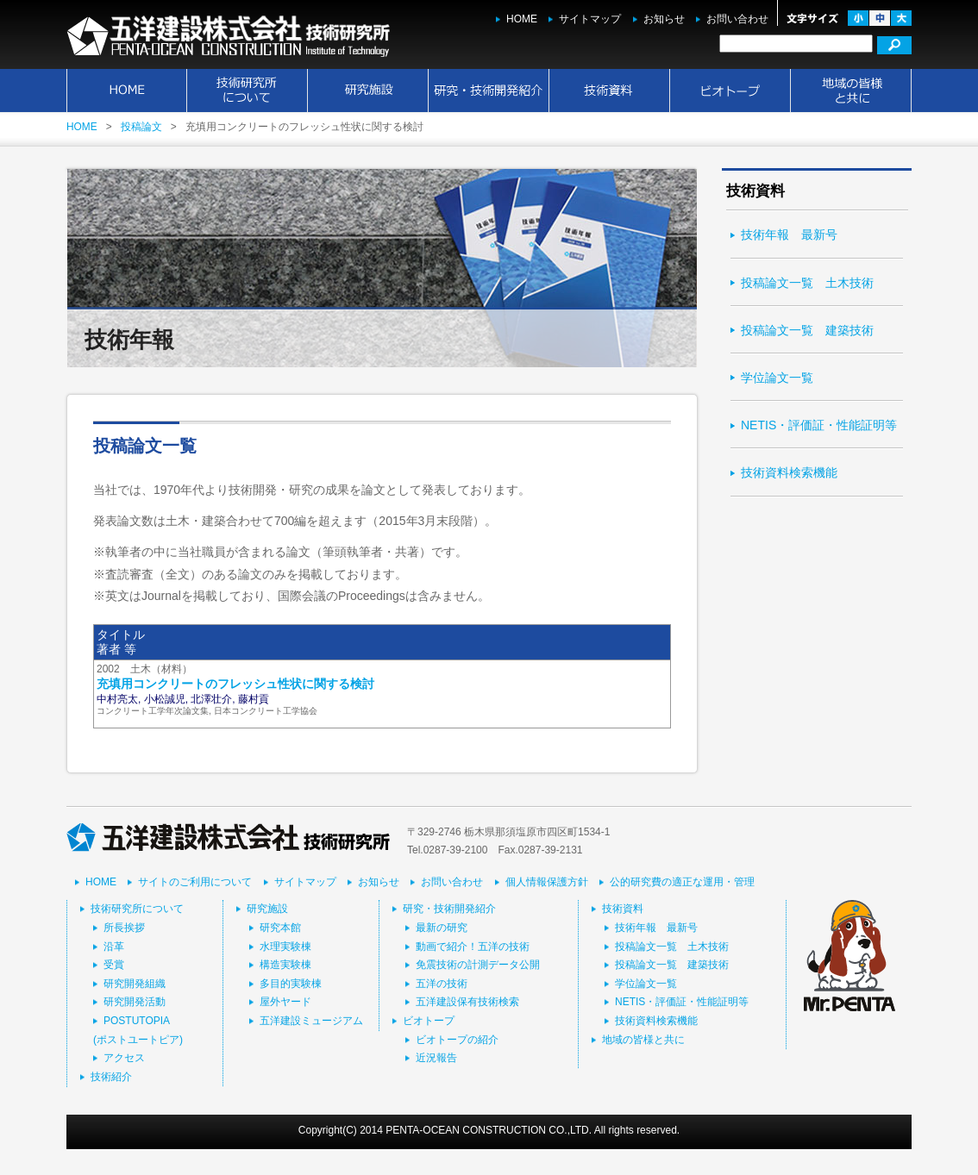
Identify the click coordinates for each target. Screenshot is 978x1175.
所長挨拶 (124, 928)
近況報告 (436, 1058)
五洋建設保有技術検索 (467, 1002)
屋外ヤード (285, 1002)
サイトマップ (590, 19)
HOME (521, 19)
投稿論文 (141, 127)
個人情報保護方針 (546, 882)
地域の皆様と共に (851, 90)
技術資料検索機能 (789, 472)
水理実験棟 (285, 947)
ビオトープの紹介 (457, 1040)
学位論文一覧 (777, 377)
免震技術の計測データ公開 (478, 965)
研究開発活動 (134, 1002)
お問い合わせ (737, 19)
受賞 (113, 965)
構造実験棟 (285, 965)
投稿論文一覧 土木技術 (807, 283)
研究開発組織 (134, 984)
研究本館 (280, 928)
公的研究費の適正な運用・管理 (682, 882)
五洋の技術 (441, 984)
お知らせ (664, 19)
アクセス (124, 1058)
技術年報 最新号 (789, 234)
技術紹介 (111, 1077)
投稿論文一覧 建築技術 (807, 330)
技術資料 (609, 90)
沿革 (113, 947)
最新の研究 (441, 928)
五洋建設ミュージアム (311, 1021)
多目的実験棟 (291, 984)
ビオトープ (730, 90)
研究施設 (368, 90)
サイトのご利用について (195, 882)
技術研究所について (247, 90)
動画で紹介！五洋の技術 (473, 947)
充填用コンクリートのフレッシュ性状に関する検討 (235, 684)
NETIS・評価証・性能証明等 (819, 425)
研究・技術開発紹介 (489, 90)
